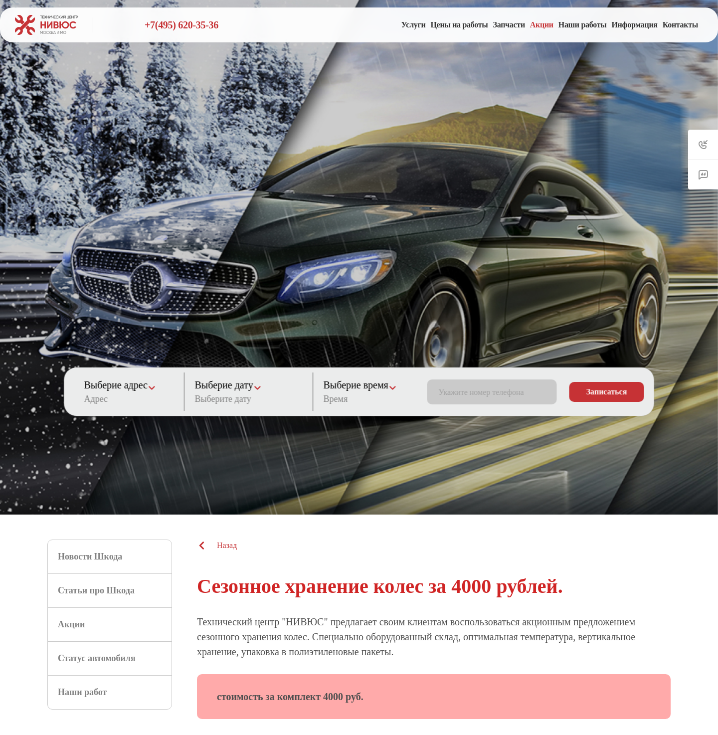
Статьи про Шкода (96, 590)
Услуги (413, 24)
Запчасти (509, 24)
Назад (217, 545)
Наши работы (582, 24)
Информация (634, 24)
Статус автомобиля (97, 658)
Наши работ (82, 692)
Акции (541, 24)
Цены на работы (459, 24)
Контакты (680, 24)
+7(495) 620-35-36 (181, 24)
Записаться (606, 391)
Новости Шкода (90, 556)
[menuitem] (413, 25)
